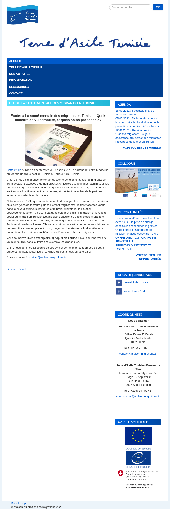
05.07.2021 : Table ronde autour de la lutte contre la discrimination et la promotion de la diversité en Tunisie (137, 122)
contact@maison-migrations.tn (47, 257)
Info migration (20, 80)
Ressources (19, 87)
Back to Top (18, 503)
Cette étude (14, 170)
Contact (16, 93)
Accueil (15, 61)
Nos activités (19, 74)
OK (158, 7)
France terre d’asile (130, 291)
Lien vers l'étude (17, 269)
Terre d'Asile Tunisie (25, 67)
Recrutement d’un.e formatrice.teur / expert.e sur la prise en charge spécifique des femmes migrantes (137, 222)
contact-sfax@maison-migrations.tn (138, 396)
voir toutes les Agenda (142, 147)
